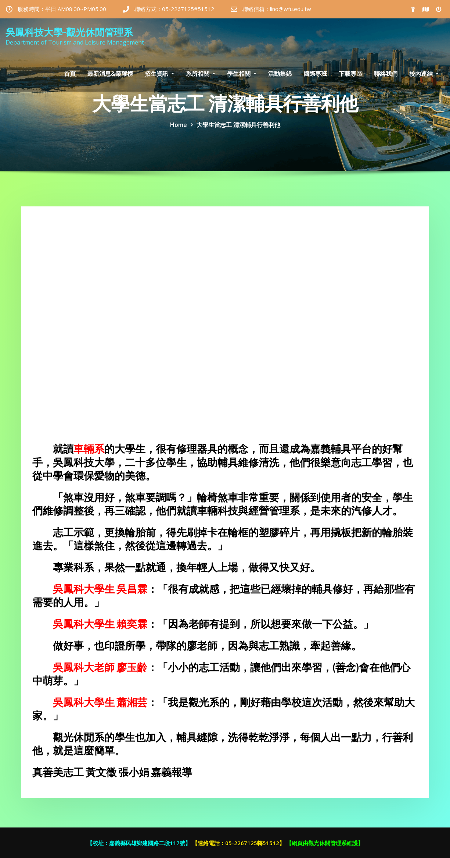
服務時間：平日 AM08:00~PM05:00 (62, 9)
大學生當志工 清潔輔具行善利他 (238, 125)
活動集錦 (280, 74)
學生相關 (241, 74)
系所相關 (200, 74)
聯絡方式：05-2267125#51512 (174, 9)
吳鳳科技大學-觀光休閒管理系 (69, 32)
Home (178, 125)
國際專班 (315, 74)
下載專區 (350, 74)
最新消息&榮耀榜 (110, 74)
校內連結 (424, 74)
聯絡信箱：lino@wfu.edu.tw (276, 9)
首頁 (70, 74)
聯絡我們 (385, 74)
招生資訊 (159, 74)
